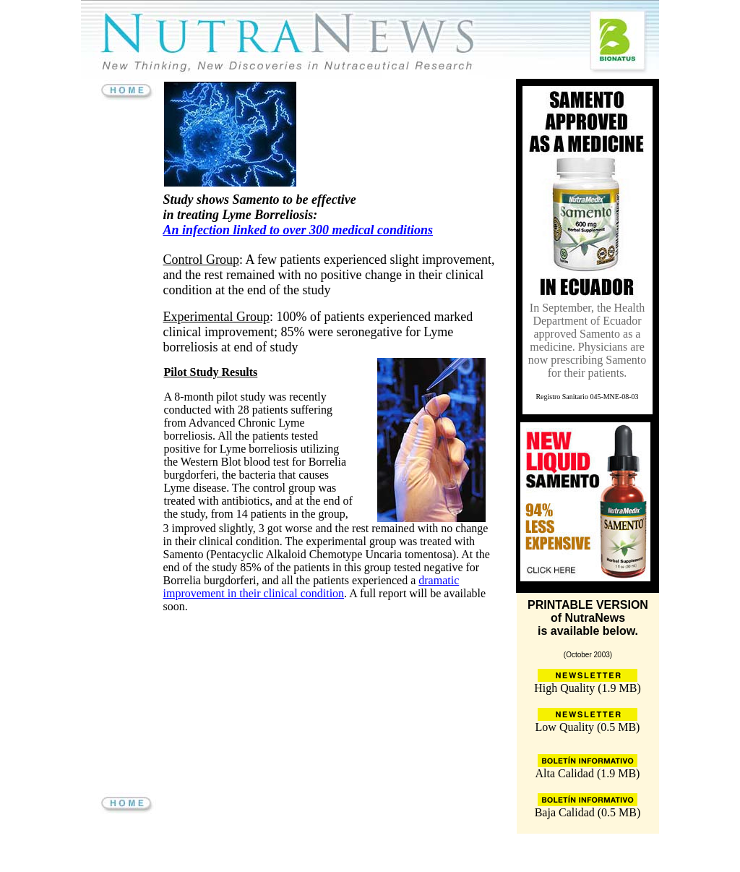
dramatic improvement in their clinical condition (311, 586)
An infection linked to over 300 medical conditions (298, 230)
